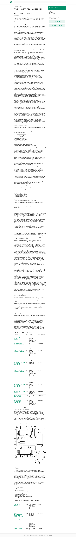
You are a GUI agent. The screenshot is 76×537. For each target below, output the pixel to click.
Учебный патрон (18, 528)
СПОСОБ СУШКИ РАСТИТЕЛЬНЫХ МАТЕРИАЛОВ (17, 396)
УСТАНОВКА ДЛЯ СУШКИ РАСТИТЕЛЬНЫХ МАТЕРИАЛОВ (19, 363)
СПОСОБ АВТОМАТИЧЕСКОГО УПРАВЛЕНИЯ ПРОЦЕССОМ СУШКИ (18, 515)
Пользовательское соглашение (45, 535)
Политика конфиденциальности (31, 535)
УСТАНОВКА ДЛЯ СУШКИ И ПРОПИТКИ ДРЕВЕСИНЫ (19, 338)
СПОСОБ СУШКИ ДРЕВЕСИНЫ (17, 367)
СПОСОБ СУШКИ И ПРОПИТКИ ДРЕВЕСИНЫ (19, 344)
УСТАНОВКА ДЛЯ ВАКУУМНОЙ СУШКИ (18, 519)
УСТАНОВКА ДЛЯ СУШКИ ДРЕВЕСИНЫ (19, 392)
